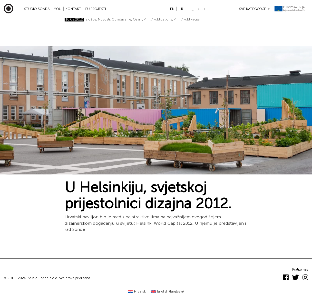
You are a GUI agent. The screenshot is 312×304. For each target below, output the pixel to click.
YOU (57, 9)
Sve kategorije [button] (254, 9)
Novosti (104, 19)
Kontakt (73, 9)
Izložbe (90, 19)
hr (181, 9)
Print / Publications (158, 19)
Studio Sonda (37, 9)
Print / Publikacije (187, 19)
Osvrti (137, 19)
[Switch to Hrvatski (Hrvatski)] (137, 292)
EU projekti (95, 9)
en (172, 9)
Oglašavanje (121, 19)
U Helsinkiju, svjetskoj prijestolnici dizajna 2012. (148, 195)
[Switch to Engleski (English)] (167, 292)
